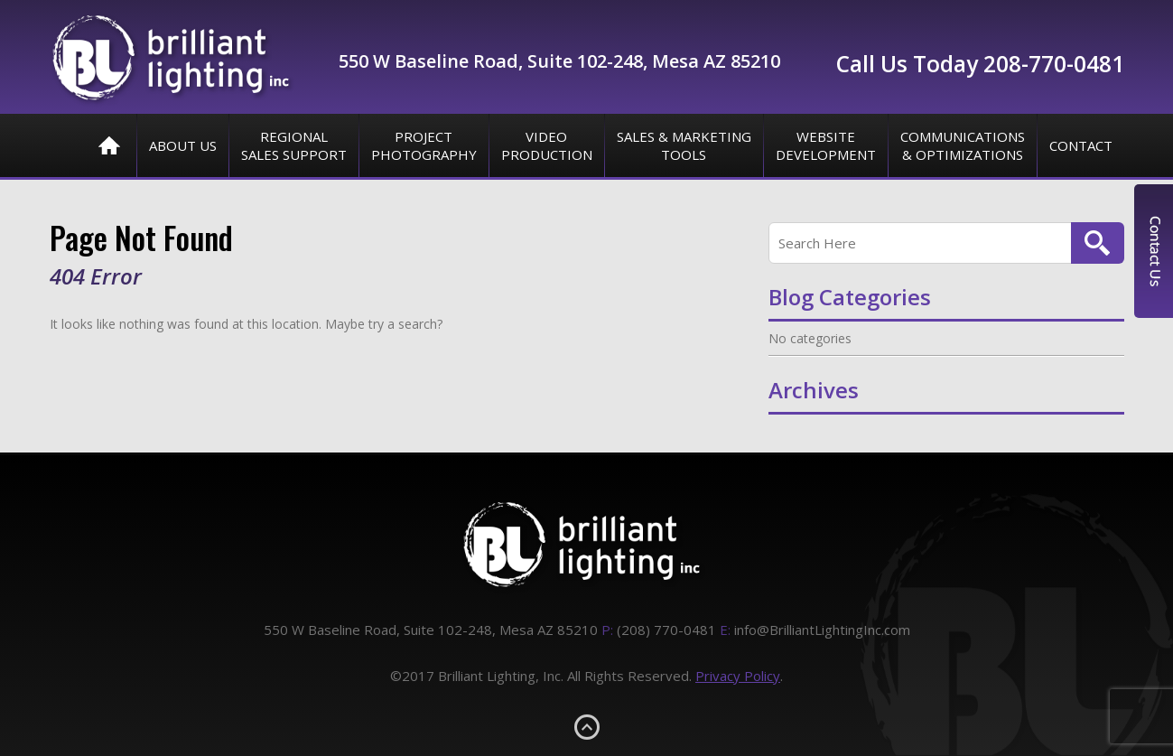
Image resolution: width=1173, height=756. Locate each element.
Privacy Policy (737, 676)
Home (108, 145)
